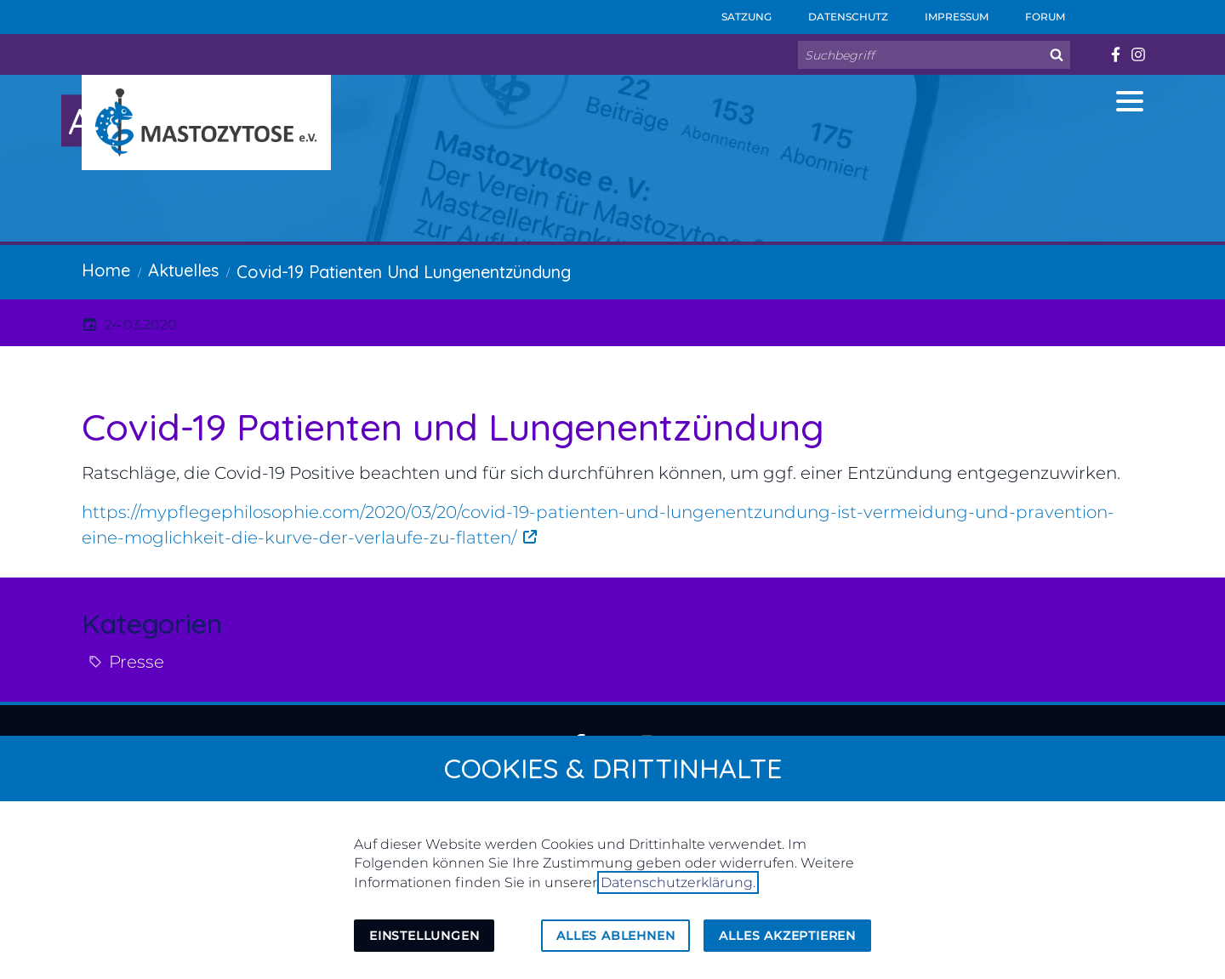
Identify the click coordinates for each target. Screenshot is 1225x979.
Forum (1033, 11)
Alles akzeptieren (787, 935)
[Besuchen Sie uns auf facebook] (1115, 54)
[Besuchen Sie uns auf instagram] (1138, 54)
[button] (1129, 101)
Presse (136, 662)
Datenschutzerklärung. (678, 882)
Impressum (945, 11)
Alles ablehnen (615, 935)
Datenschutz (836, 11)
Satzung (735, 11)
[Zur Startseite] (206, 122)
